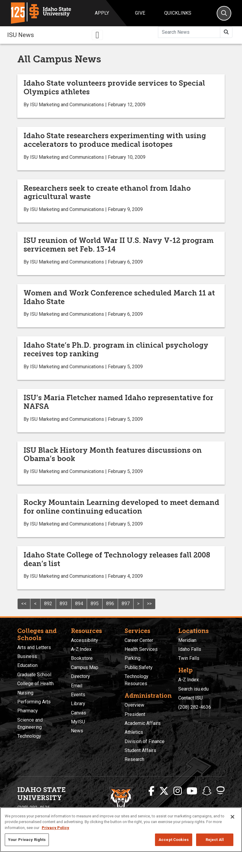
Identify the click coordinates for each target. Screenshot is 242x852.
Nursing (25, 693)
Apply (102, 13)
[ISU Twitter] (164, 791)
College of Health (35, 683)
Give (140, 13)
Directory (80, 676)
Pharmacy (27, 711)
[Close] (232, 816)
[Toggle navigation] (97, 35)
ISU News (20, 34)
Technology (29, 736)
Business (27, 656)
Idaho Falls (189, 649)
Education (27, 665)
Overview (134, 705)
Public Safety (139, 667)
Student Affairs (140, 750)
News (77, 731)
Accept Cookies (174, 839)
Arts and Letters (34, 647)
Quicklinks (177, 13)
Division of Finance (145, 741)
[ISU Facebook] (151, 791)
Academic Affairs (143, 723)
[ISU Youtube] (192, 791)
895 (95, 603)
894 (79, 603)
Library (78, 703)
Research (134, 759)
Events (78, 694)
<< (24, 603)
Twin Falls (188, 658)
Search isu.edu (193, 689)
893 (64, 603)
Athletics (134, 732)
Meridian (187, 640)
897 (126, 603)
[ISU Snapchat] (207, 791)
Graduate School (34, 674)
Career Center (139, 640)
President (135, 714)
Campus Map (84, 667)
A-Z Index (81, 649)
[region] (121, 829)
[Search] (224, 13)
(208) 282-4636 (194, 707)
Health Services (141, 649)
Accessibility (84, 640)
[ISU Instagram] (177, 791)
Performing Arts (34, 702)
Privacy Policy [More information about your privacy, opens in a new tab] (55, 827)
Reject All (215, 839)
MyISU (78, 722)
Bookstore (82, 658)
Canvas (78, 713)
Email (76, 685)
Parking (132, 658)
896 (110, 603)
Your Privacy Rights (27, 839)
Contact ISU (190, 698)
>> (149, 603)
